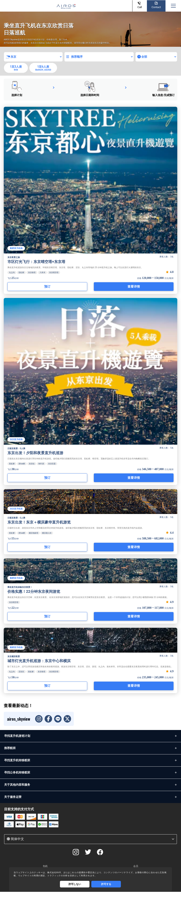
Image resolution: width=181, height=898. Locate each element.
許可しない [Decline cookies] (75, 884)
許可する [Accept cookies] (106, 884)
